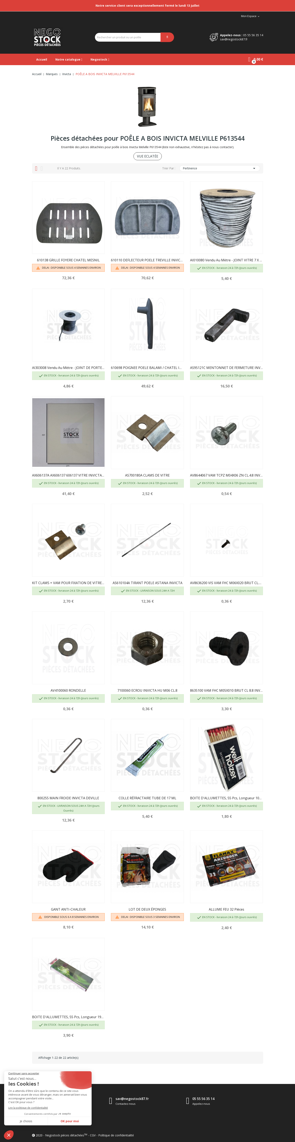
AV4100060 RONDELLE (68, 690)
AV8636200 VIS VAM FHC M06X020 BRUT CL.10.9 (226, 583)
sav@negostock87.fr (234, 39)
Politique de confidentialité (116, 1135)
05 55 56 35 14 (253, 35)
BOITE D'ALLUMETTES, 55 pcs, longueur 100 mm (226, 798)
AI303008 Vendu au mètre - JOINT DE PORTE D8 (68, 368)
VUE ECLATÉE (147, 156)
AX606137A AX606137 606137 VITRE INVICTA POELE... (68, 475)
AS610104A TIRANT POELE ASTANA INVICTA (147, 583)
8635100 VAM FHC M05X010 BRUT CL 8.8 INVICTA (226, 690)
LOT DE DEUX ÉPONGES (147, 909)
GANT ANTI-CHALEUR (68, 909)
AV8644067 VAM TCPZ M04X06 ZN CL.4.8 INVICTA (226, 475)
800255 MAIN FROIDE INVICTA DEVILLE (68, 798)
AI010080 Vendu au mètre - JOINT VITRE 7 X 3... (226, 260)
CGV (93, 1135)
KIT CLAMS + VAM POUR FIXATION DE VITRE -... (68, 583)
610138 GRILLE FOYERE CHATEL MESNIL (68, 260)
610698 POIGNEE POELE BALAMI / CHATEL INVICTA (147, 368)
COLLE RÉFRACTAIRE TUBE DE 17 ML (147, 798)
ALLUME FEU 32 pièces (226, 909)
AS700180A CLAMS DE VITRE (147, 475)
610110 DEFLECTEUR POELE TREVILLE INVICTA (147, 260)
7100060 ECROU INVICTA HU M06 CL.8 (147, 690)
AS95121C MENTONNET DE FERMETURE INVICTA (226, 368)
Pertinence (219, 168)
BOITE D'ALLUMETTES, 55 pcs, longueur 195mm (68, 1017)
